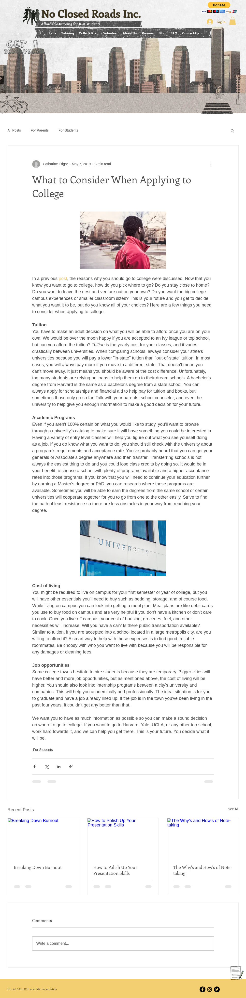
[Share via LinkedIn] (58, 766)
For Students (68, 130)
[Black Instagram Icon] (210, 989)
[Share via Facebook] (34, 766)
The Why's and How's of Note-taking (202, 870)
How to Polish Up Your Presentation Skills (115, 870)
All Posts (14, 130)
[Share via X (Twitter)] (46, 766)
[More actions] (211, 164)
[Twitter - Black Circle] (217, 989)
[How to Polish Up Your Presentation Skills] (123, 838)
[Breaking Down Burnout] (43, 838)
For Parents (40, 130)
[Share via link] (70, 766)
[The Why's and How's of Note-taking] (202, 838)
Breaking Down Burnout (38, 867)
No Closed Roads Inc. (91, 13)
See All (233, 809)
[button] (219, 7)
